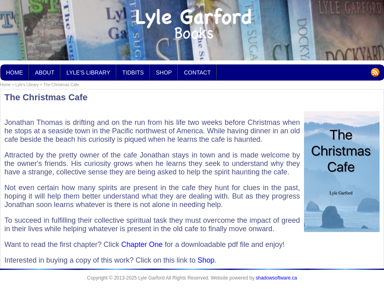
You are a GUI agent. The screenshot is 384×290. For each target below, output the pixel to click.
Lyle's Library (27, 85)
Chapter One (141, 244)
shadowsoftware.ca (276, 278)
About (44, 72)
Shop (205, 260)
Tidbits (133, 70)
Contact (197, 72)
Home (5, 85)
